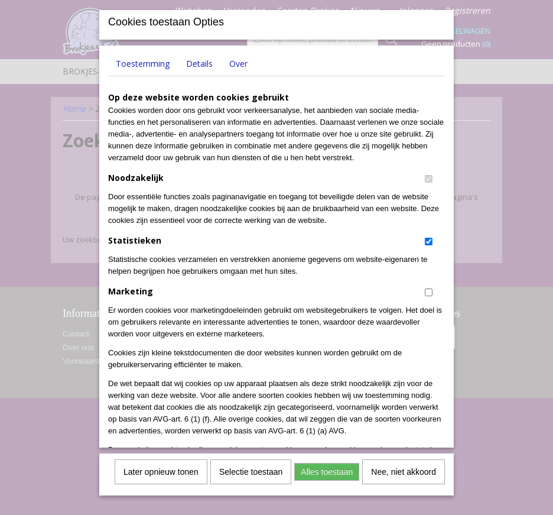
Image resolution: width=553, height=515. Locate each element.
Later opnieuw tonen (161, 469)
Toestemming (143, 61)
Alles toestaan (327, 469)
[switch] (428, 176)
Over (238, 61)
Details (199, 61)
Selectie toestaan (250, 469)
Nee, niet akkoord (403, 469)
